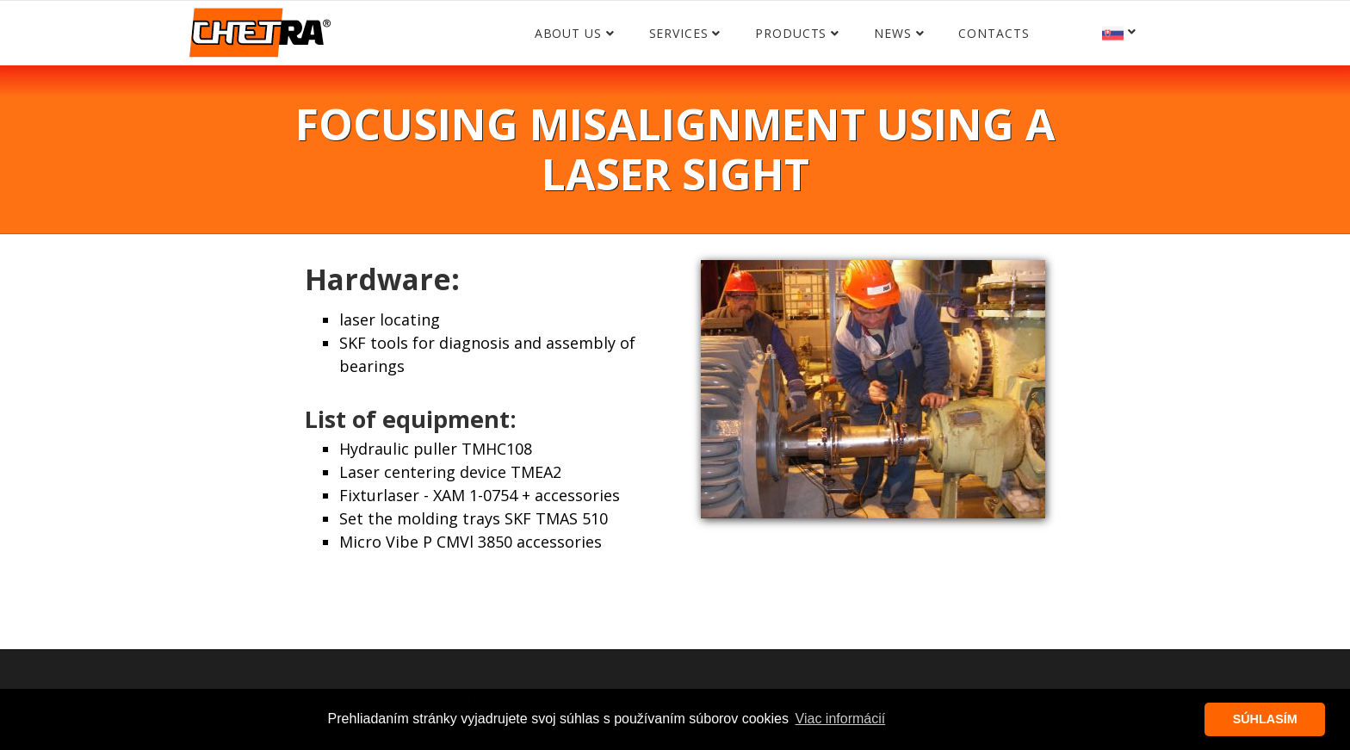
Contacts (993, 33)
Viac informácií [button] (841, 718)
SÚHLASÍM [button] (1265, 719)
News (893, 33)
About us (568, 33)
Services (679, 33)
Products (791, 33)
